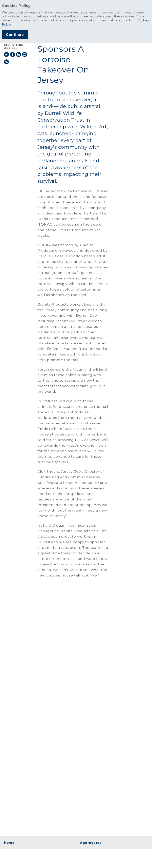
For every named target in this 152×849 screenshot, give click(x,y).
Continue (15, 34)
